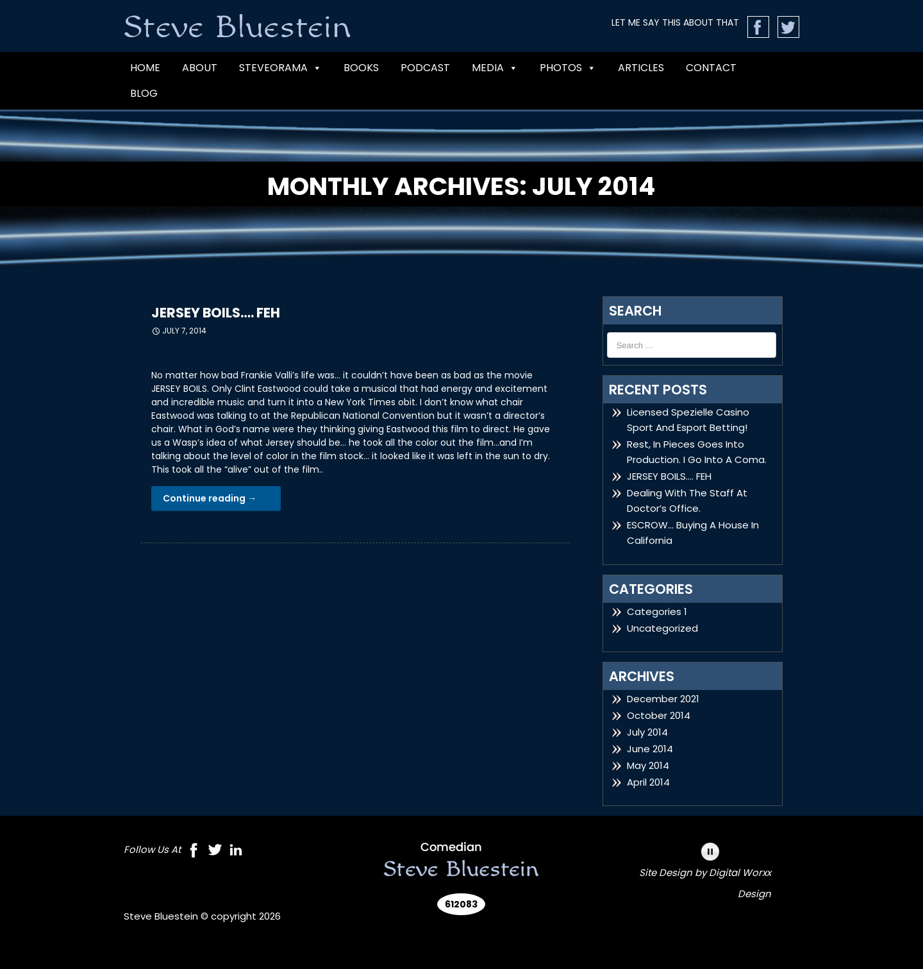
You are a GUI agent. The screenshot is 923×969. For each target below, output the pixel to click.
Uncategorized (662, 628)
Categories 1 (657, 611)
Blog (144, 93)
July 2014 (647, 732)
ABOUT (199, 67)
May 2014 (648, 765)
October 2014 (658, 715)
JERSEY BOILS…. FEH (215, 312)
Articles (641, 67)
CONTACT (711, 67)
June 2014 (650, 748)
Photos (568, 68)
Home (145, 67)
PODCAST (425, 67)
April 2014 (648, 782)
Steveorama (280, 68)
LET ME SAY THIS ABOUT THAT (675, 22)
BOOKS (361, 67)
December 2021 (663, 698)
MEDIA (495, 68)
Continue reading (209, 498)
